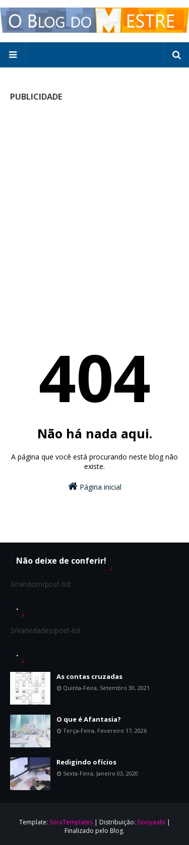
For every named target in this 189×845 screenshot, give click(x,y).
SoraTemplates (71, 822)
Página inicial (94, 486)
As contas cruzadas (89, 676)
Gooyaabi (151, 822)
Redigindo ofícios (86, 761)
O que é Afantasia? (88, 719)
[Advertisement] (94, 205)
